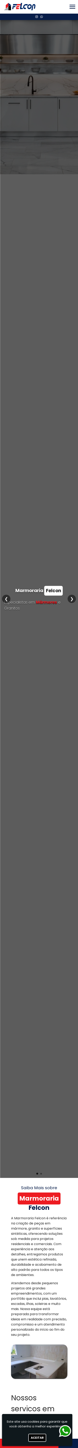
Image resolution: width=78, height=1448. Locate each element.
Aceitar (37, 1438)
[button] (72, 7)
